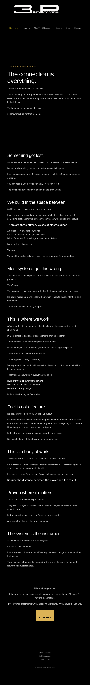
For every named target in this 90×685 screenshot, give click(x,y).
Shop (68, 28)
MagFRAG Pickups (42, 28)
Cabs (59, 28)
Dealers (77, 28)
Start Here (14, 28)
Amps (27, 28)
